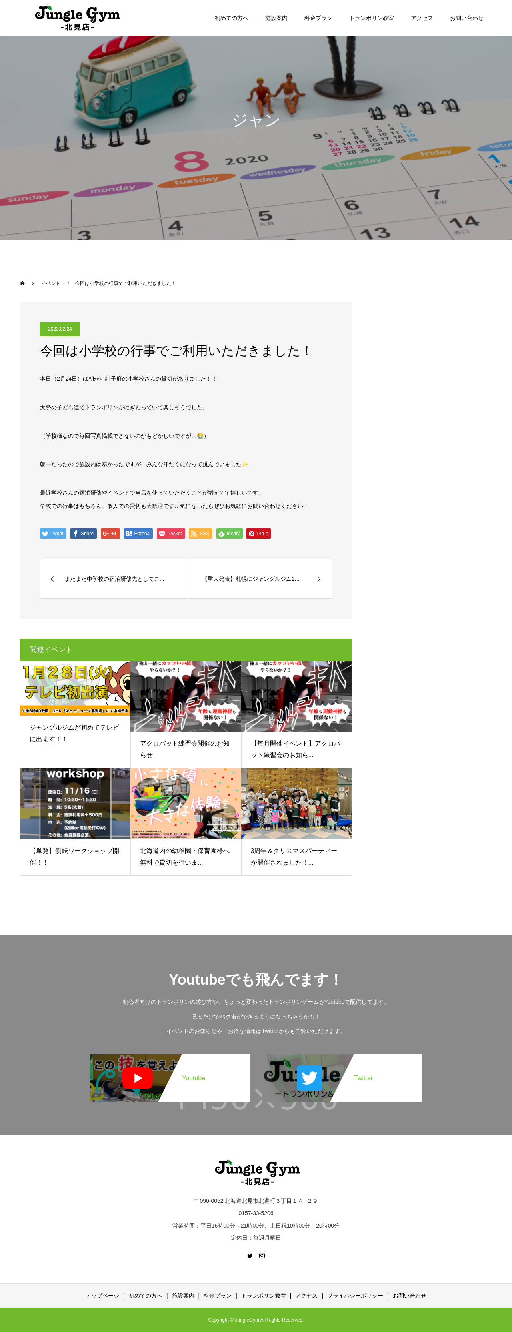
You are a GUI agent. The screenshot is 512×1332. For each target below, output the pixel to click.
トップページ (102, 1295)
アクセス (422, 18)
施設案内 (276, 18)
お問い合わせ (467, 18)
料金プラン (318, 18)
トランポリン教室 (371, 18)
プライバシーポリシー (355, 1295)
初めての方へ (231, 18)
